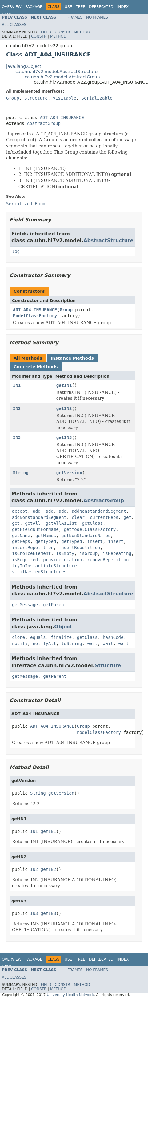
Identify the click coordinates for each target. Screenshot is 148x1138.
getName (21, 535)
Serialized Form (25, 203)
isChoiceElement (31, 553)
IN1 (17, 385)
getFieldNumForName (35, 529)
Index (123, 7)
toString (71, 643)
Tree (80, 7)
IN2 (17, 408)
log (16, 251)
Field (46, 32)
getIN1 (64, 385)
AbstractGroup (44, 123)
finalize (61, 637)
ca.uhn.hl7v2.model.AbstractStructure (56, 71)
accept (20, 511)
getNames (45, 535)
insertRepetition (33, 547)
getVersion (69, 472)
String (21, 472)
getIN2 (64, 408)
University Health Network (70, 995)
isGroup (88, 553)
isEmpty (65, 553)
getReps (21, 541)
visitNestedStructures (39, 571)
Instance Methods (72, 358)
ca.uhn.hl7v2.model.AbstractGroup (62, 76)
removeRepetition (108, 559)
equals (38, 637)
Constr (62, 32)
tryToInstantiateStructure (44, 565)
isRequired (25, 559)
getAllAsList (61, 523)
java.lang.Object (23, 66)
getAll (33, 523)
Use (68, 7)
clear (78, 517)
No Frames (97, 17)
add (36, 511)
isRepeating (117, 553)
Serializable (96, 98)
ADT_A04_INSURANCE (62, 117)
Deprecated (101, 7)
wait (92, 643)
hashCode (113, 637)
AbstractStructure (108, 240)
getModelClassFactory (90, 529)
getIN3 (64, 437)
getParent (54, 604)
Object (63, 627)
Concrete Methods (36, 366)
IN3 (17, 437)
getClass (92, 523)
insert (95, 541)
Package (33, 7)
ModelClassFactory (35, 315)
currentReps (104, 517)
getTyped (45, 541)
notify (20, 643)
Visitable (64, 98)
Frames (75, 17)
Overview (12, 7)
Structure (36, 98)
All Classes (14, 25)
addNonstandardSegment (99, 511)
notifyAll (44, 643)
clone (18, 637)
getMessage (25, 604)
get (127, 517)
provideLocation (62, 559)
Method (82, 32)
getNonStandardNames (85, 535)
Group (12, 98)
